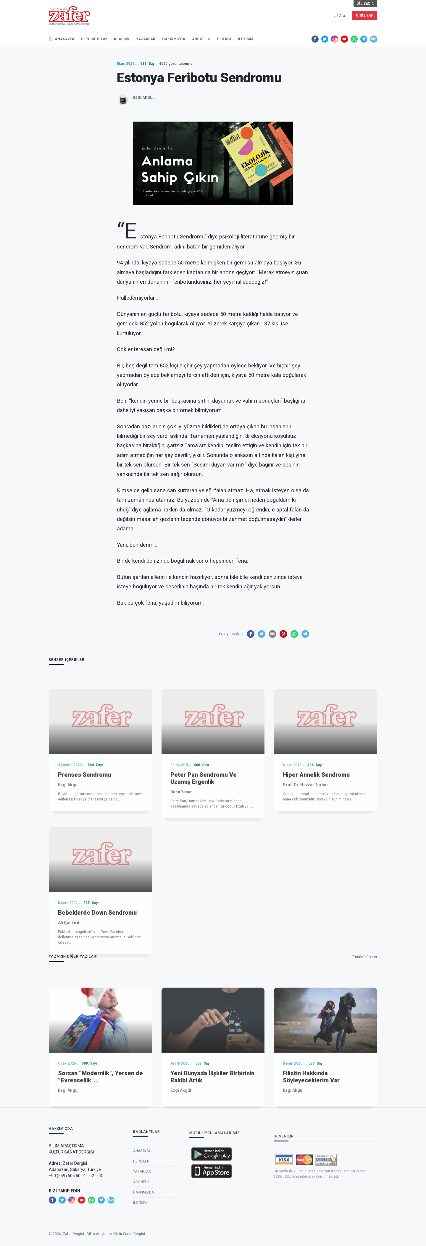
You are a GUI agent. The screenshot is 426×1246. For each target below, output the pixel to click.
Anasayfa (141, 1203)
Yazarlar (142, 1224)
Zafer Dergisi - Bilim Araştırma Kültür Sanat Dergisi (104, 1243)
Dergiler (141, 1214)
